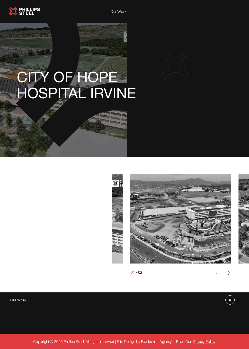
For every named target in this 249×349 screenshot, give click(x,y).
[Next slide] (228, 273)
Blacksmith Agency (156, 341)
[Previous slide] (217, 273)
